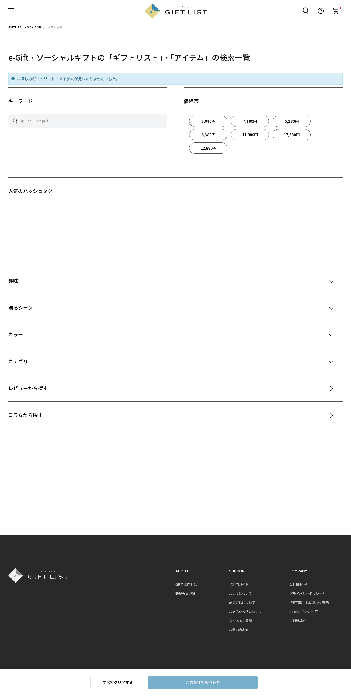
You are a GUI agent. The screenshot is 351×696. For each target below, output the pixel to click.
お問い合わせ (239, 629)
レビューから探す (28, 388)
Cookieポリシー (301, 611)
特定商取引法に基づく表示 (309, 602)
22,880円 (208, 148)
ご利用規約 (297, 620)
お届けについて (240, 593)
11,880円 (250, 134)
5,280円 (292, 121)
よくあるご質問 (240, 620)
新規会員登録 (185, 593)
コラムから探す (25, 414)
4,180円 (250, 121)
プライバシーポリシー (305, 593)
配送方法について (242, 602)
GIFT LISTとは (186, 584)
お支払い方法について (245, 611)
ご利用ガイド (239, 584)
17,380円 (292, 134)
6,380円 (208, 134)
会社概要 (295, 584)
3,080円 (208, 121)
